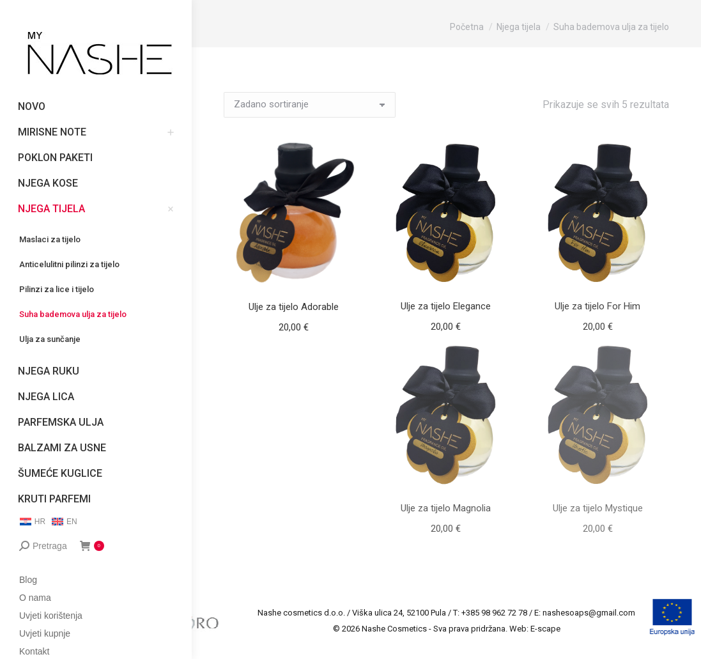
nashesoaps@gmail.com (589, 612)
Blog (28, 580)
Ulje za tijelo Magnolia (446, 508)
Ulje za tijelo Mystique (598, 508)
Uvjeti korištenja (50, 615)
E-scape (545, 628)
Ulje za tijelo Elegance (446, 306)
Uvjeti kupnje (44, 633)
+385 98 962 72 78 (494, 612)
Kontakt (34, 651)
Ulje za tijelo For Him (597, 306)
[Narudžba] (310, 105)
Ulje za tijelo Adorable (294, 307)
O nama (35, 598)
